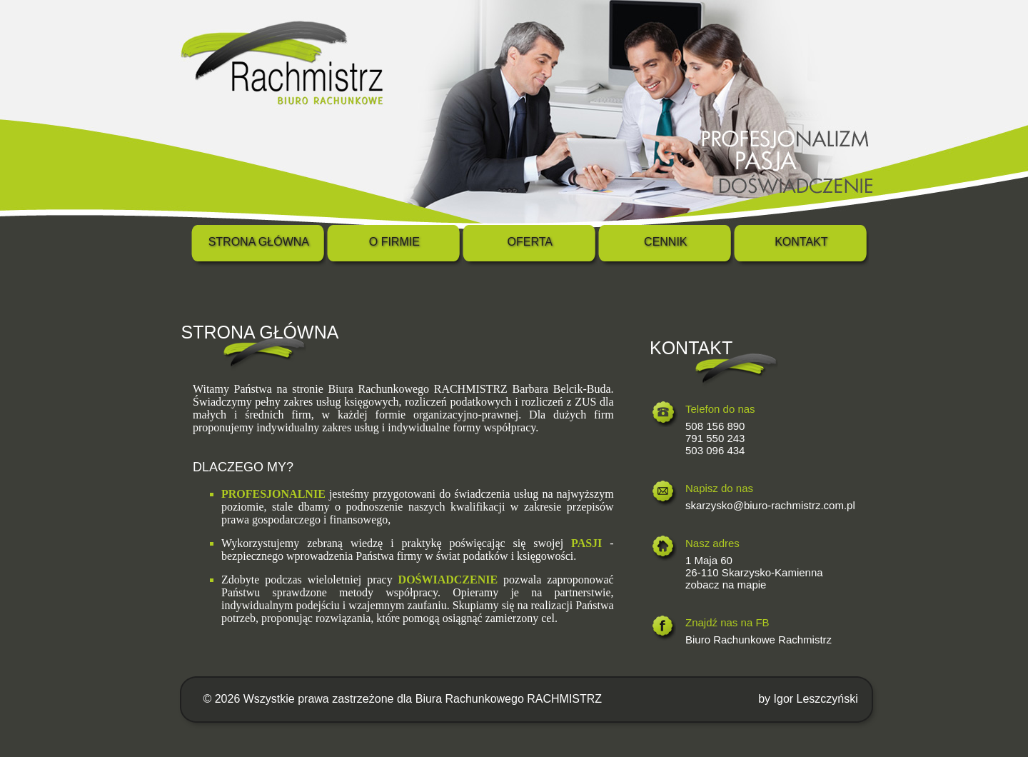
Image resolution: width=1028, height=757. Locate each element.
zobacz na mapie (725, 584)
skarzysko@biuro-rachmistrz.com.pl (770, 505)
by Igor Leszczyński (808, 699)
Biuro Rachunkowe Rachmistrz (758, 639)
